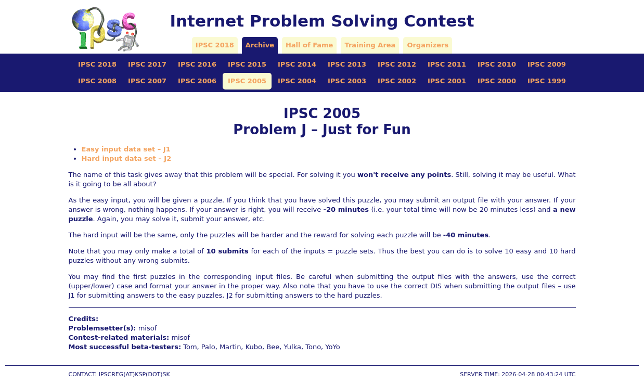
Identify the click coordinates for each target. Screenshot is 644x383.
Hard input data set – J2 (127, 158)
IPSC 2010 (497, 64)
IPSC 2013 (347, 64)
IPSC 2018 (215, 45)
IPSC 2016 (197, 64)
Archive (260, 45)
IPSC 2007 (147, 81)
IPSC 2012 (397, 64)
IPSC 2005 (247, 81)
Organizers (427, 45)
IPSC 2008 (97, 81)
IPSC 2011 (447, 64)
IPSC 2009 (546, 64)
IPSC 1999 (546, 81)
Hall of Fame (309, 45)
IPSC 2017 (147, 64)
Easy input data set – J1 (126, 149)
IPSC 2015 (247, 64)
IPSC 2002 (397, 81)
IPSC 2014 (297, 64)
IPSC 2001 (447, 81)
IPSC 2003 (347, 81)
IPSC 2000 (497, 81)
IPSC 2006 (197, 81)
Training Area (369, 45)
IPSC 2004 (297, 81)
